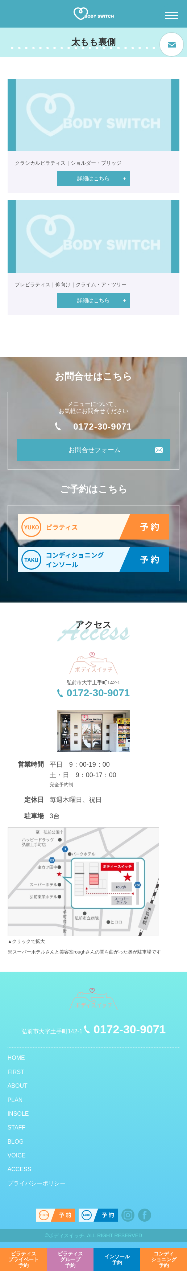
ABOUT (18, 1086)
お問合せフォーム (94, 450)
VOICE (17, 1155)
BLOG (16, 1142)
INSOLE (18, 1114)
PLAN (15, 1100)
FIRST (16, 1072)
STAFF (16, 1127)
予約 (23, 1259)
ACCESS (20, 1169)
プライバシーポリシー (37, 1183)
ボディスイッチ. (67, 1235)
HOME (16, 1058)
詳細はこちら (93, 178)
